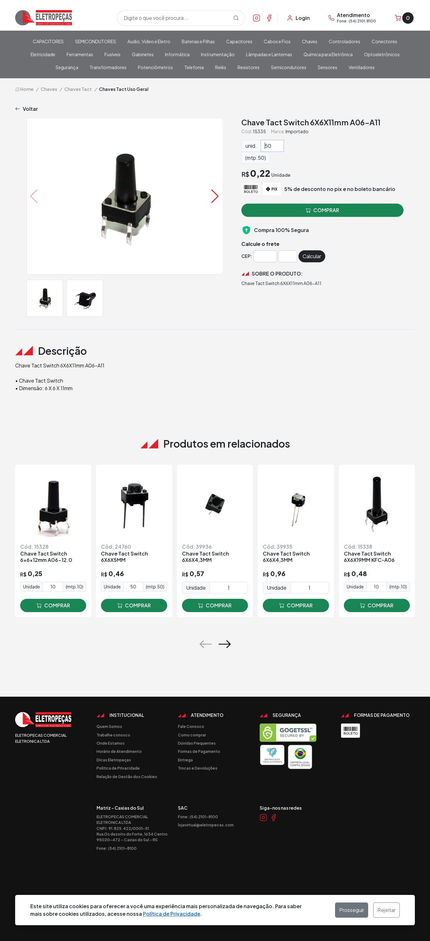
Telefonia (194, 67)
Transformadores (108, 67)
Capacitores (239, 41)
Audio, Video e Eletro (148, 41)
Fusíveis (112, 54)
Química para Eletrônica (328, 54)
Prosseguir (351, 910)
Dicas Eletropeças (114, 759)
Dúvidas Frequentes (197, 743)
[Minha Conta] (298, 18)
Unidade (31, 586)
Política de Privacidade (171, 913)
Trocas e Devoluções (197, 768)
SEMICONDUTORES (95, 41)
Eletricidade (43, 54)
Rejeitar (386, 910)
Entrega (185, 759)
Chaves (309, 41)
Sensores (327, 67)
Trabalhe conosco (113, 734)
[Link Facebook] (269, 17)
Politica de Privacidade (118, 768)
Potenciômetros (155, 67)
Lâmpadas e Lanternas (269, 54)
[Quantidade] (272, 146)
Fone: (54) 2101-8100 (117, 848)
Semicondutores (288, 67)
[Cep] (265, 256)
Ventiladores (362, 67)
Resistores (249, 67)
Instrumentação (218, 54)
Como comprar (192, 734)
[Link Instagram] (256, 17)
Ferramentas (80, 54)
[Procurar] (236, 18)
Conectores (384, 41)
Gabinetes (143, 54)
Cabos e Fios (277, 41)
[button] (215, 196)
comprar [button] (322, 210)
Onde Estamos (111, 743)
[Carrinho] (404, 18)
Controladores (344, 41)
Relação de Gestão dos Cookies (127, 776)
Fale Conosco (191, 726)
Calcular (312, 256)
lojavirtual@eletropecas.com (206, 824)
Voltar (26, 109)
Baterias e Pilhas (198, 41)
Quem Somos (109, 726)
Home (24, 89)
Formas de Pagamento (199, 751)
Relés (220, 67)
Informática (177, 54)
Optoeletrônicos (382, 54)
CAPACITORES (48, 41)
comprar (53, 605)
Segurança (67, 67)
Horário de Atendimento (119, 751)
